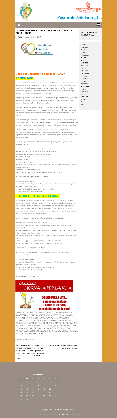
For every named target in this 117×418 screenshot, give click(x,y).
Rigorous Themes (74, 414)
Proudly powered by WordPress (47, 414)
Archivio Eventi (28, 339)
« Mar (20, 402)
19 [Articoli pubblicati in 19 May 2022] (38, 392)
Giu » (24, 402)
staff (39, 37)
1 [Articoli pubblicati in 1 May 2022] (55, 382)
